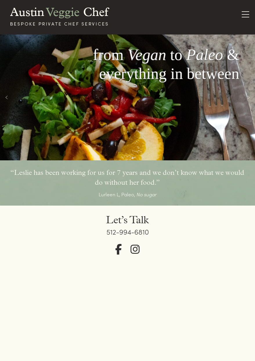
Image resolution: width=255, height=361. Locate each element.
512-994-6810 (127, 231)
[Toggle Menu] (245, 15)
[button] (6, 97)
